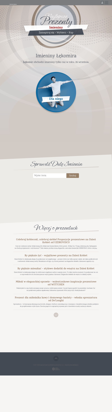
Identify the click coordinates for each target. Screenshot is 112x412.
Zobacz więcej (56, 350)
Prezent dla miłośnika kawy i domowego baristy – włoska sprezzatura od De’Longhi (56, 328)
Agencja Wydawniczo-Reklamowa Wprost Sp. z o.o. (52, 401)
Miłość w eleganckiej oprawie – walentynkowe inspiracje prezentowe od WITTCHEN (56, 309)
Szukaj (76, 176)
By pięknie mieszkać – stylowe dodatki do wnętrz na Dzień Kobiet (56, 286)
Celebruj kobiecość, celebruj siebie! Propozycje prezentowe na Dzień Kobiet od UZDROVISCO (56, 242)
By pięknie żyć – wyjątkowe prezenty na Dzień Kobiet (56, 264)
